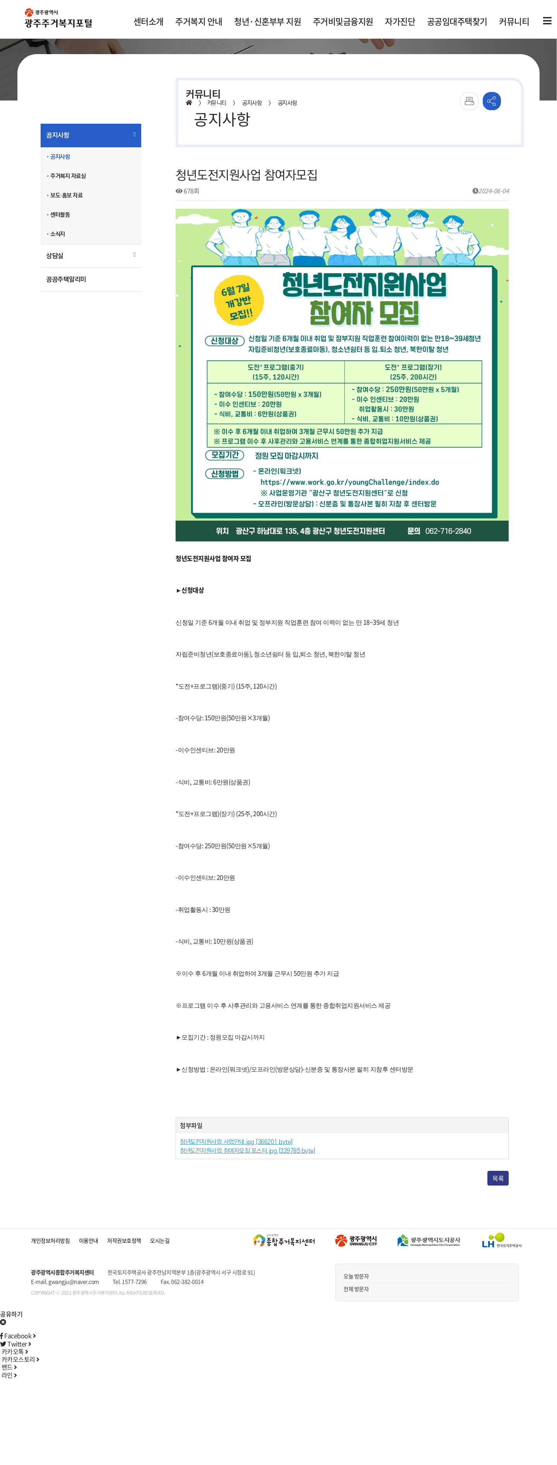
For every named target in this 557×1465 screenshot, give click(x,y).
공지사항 (57, 135)
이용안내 (88, 1240)
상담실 (54, 256)
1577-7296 (134, 1281)
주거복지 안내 (198, 21)
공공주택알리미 (66, 279)
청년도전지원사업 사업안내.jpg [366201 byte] (236, 1142)
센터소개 (148, 21)
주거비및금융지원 (343, 21)
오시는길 (159, 1240)
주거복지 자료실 (67, 176)
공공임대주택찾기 (457, 21)
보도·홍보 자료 (66, 195)
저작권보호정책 (124, 1240)
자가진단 (400, 21)
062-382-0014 (187, 1281)
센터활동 (60, 214)
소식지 (57, 234)
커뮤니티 (514, 21)
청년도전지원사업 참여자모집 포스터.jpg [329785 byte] (247, 1151)
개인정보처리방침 (50, 1240)
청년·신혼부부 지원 (267, 21)
